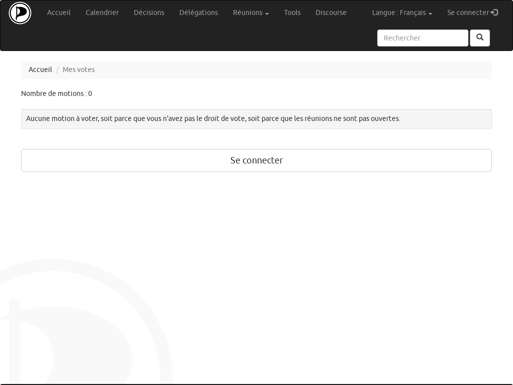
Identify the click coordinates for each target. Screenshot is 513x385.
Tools (292, 12)
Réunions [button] (251, 12)
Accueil (59, 12)
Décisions (149, 12)
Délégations (198, 12)
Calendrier (102, 12)
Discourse (331, 12)
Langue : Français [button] (402, 12)
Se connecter (476, 12)
